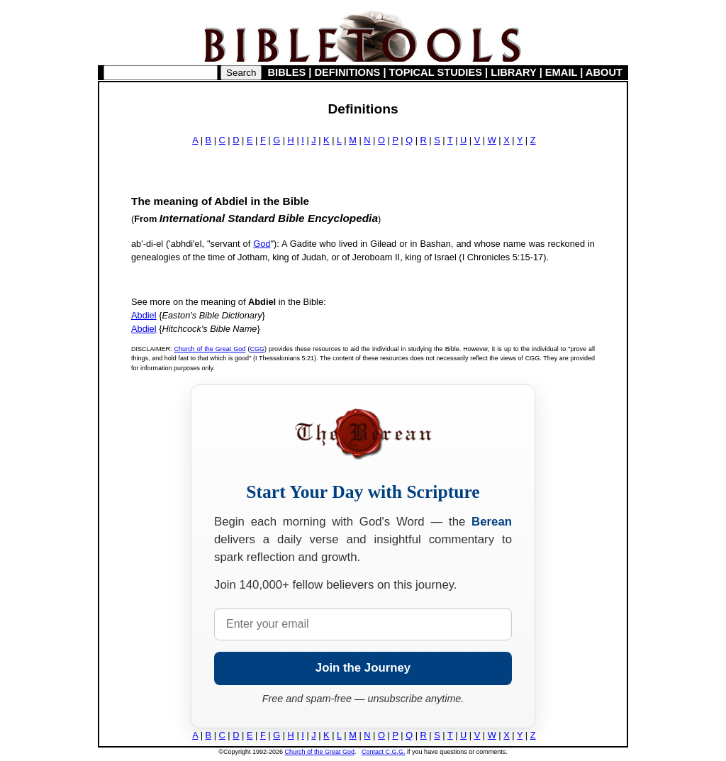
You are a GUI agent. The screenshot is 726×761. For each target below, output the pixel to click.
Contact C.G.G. (384, 751)
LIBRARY (513, 72)
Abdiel (144, 315)
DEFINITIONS (348, 72)
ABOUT (604, 72)
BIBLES (287, 72)
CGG (257, 348)
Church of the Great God (210, 348)
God (261, 243)
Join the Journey (363, 667)
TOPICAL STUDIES (435, 72)
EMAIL (561, 72)
